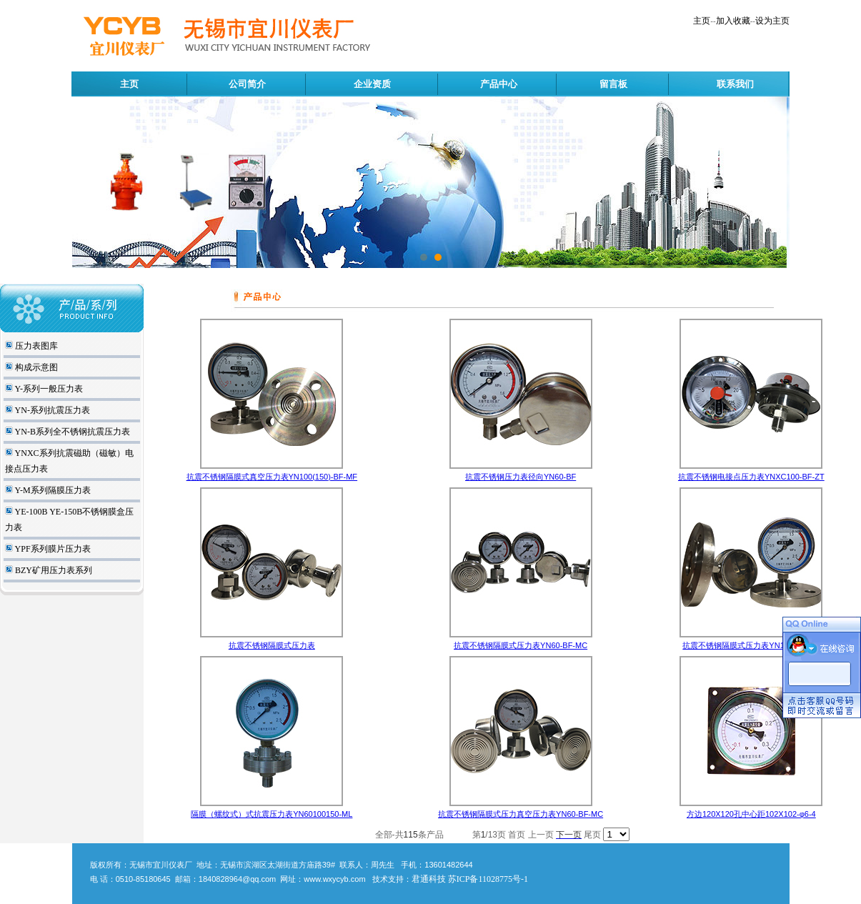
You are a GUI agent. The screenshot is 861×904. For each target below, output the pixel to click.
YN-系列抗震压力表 (51, 410)
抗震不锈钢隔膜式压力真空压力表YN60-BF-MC (520, 814)
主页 (701, 21)
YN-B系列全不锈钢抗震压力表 (71, 432)
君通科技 (429, 879)
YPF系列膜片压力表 (52, 549)
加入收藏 (733, 21)
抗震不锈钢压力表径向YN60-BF (520, 476)
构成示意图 (35, 367)
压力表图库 (35, 346)
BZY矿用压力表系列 (52, 570)
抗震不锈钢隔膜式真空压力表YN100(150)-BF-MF (272, 476)
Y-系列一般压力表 (48, 389)
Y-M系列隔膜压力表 (52, 490)
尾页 (592, 835)
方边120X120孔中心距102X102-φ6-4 (751, 814)
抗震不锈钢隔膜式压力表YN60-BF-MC (520, 645)
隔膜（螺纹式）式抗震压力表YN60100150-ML (271, 814)
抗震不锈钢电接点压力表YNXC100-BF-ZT (751, 476)
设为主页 (772, 21)
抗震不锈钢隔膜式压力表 (272, 645)
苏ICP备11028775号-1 (488, 879)
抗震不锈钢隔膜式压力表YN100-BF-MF (751, 645)
